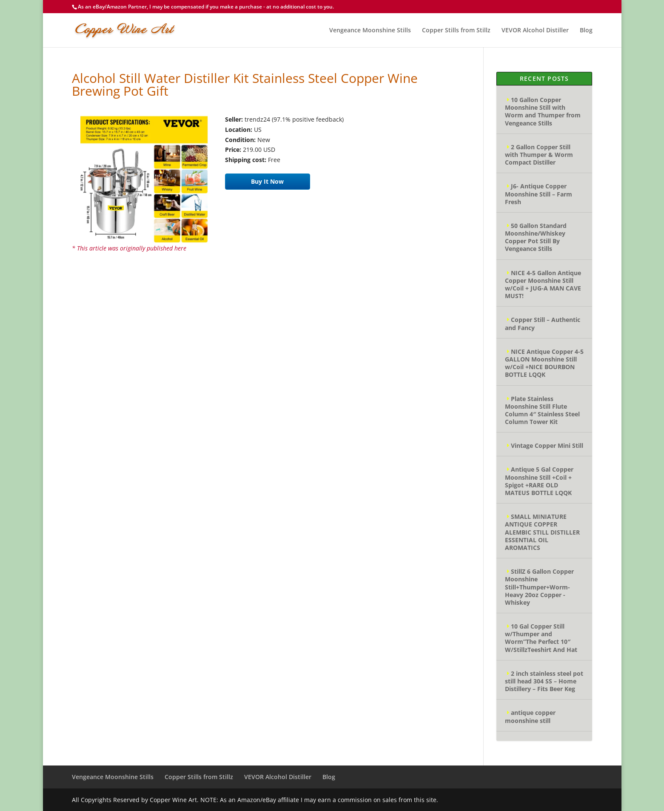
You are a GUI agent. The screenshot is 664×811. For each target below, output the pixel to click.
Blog (586, 30)
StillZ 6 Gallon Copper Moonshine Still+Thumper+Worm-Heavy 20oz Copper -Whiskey (539, 586)
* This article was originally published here (129, 248)
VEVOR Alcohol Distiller (535, 30)
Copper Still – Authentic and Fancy (542, 323)
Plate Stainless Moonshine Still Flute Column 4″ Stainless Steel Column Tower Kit (542, 410)
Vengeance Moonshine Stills (370, 30)
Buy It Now (267, 181)
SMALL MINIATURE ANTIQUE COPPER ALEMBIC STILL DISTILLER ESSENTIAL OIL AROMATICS (542, 532)
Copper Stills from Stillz (456, 30)
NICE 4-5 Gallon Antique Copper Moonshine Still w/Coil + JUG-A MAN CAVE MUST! (543, 284)
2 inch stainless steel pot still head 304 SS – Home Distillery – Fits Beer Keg (544, 681)
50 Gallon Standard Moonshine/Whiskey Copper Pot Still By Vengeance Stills (536, 237)
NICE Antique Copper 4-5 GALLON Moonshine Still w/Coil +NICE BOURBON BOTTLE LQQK (544, 363)
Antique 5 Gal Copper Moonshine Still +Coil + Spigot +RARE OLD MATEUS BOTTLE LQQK (539, 481)
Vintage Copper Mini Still (547, 445)
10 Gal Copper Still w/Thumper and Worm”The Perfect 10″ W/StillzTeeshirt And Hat (541, 638)
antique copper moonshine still (530, 716)
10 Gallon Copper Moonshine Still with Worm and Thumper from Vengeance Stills (543, 111)
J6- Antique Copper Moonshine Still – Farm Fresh (538, 193)
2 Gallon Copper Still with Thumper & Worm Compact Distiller (539, 154)
